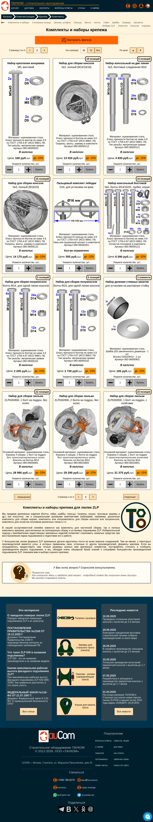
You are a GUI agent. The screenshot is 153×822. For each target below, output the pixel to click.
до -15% (38, 157)
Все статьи (28, 711)
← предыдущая (22, 497)
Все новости (124, 711)
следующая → (131, 497)
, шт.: (26, 164)
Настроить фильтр (79, 39)
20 (91, 50)
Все (98, 50)
